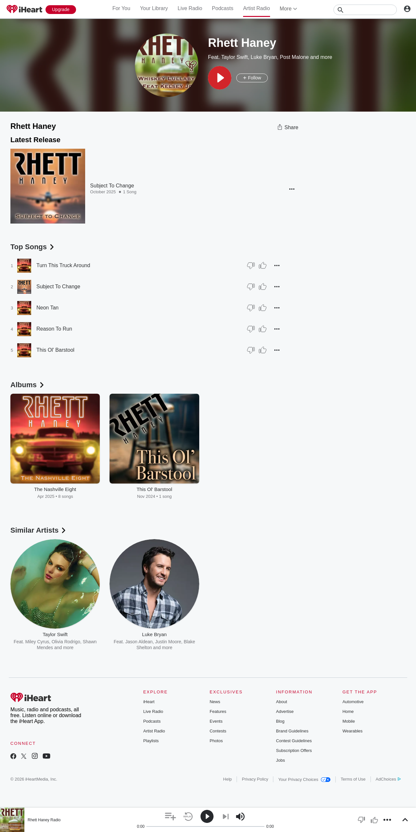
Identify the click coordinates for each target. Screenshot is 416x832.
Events (216, 721)
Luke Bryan (264, 57)
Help (227, 779)
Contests (218, 731)
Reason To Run (54, 329)
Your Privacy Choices (304, 779)
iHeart (149, 701)
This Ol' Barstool (55, 350)
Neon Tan (47, 307)
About (281, 701)
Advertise (284, 711)
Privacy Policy (255, 779)
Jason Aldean (138, 641)
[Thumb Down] (251, 265)
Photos (216, 740)
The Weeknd (256, 641)
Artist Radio (256, 8)
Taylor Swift (234, 57)
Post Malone (294, 57)
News (215, 701)
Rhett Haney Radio (44, 820)
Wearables (353, 731)
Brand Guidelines (292, 731)
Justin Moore (168, 641)
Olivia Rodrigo (66, 641)
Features (218, 711)
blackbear (231, 641)
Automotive (353, 701)
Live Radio (189, 8)
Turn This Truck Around (63, 265)
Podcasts (222, 8)
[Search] (365, 10)
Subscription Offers (294, 750)
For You (121, 8)
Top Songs (32, 247)
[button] (219, 77)
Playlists (151, 740)
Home (348, 711)
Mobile (349, 721)
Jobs (280, 760)
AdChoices (388, 779)
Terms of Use (353, 779)
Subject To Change (112, 185)
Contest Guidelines (294, 740)
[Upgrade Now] (61, 9)
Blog (280, 721)
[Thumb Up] (262, 265)
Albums (27, 385)
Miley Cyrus (37, 641)
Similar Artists (38, 530)
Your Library (154, 8)
